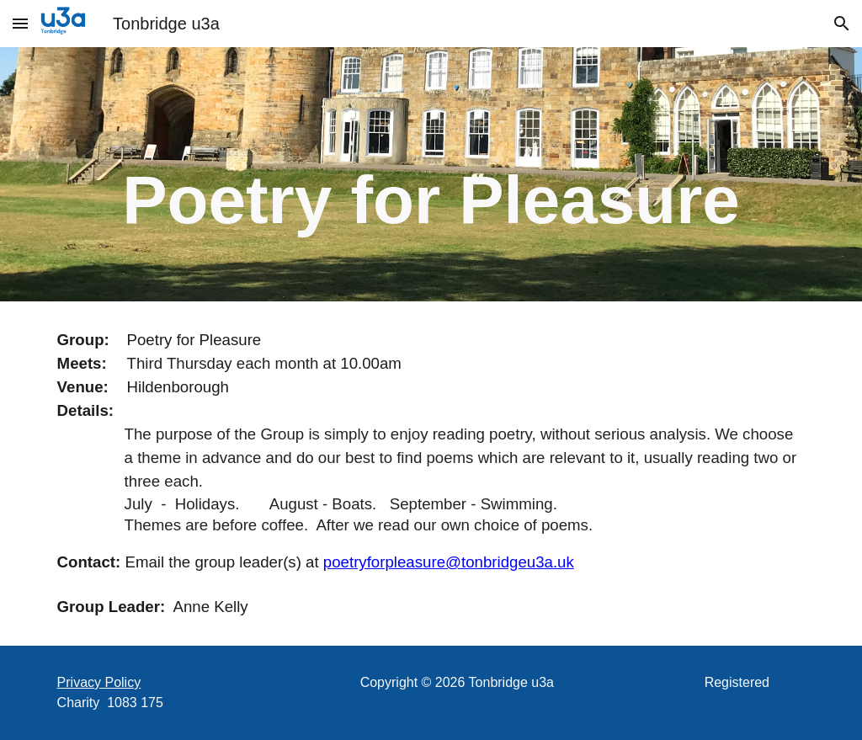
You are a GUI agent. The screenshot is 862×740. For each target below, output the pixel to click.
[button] (20, 23)
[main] (431, 174)
